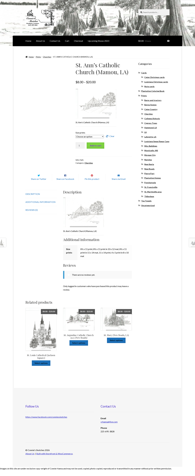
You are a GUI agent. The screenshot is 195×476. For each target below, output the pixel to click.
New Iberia (149, 164)
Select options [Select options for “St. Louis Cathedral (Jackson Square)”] (41, 369)
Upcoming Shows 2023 (98, 41)
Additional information (40, 207)
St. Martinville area (153, 192)
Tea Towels (146, 201)
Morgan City (150, 155)
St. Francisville (150, 187)
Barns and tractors (152, 100)
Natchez (148, 160)
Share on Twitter (38, 184)
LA (145, 132)
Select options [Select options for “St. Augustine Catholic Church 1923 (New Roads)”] (78, 348)
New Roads (149, 169)
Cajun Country (150, 109)
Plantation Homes (152, 178)
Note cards (149, 86)
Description (32, 199)
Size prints (80, 132)
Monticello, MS (151, 150)
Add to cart (95, 145)
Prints (38, 57)
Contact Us (55, 41)
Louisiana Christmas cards (156, 82)
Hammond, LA (150, 127)
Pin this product (92, 184)
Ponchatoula (150, 182)
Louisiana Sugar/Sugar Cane (156, 141)
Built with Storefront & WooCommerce (54, 459)
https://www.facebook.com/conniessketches (46, 422)
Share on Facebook (65, 184)
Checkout (78, 41)
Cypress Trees (150, 123)
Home (28, 41)
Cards (144, 73)
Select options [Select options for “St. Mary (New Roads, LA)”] (116, 346)
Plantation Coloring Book (152, 91)
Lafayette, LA (150, 137)
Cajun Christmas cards (154, 77)
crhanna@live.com (109, 427)
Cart (67, 41)
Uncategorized (148, 205)
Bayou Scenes (150, 105)
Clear (111, 136)
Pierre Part (149, 173)
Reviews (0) (31, 215)
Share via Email (119, 184)
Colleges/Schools (152, 118)
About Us (40, 41)
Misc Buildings (150, 146)
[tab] (41, 200)
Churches (47, 57)
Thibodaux (149, 196)
